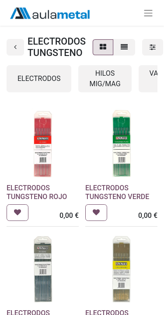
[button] (17, 212)
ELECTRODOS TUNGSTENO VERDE (117, 192)
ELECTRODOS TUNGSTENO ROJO (37, 192)
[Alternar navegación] (148, 13)
